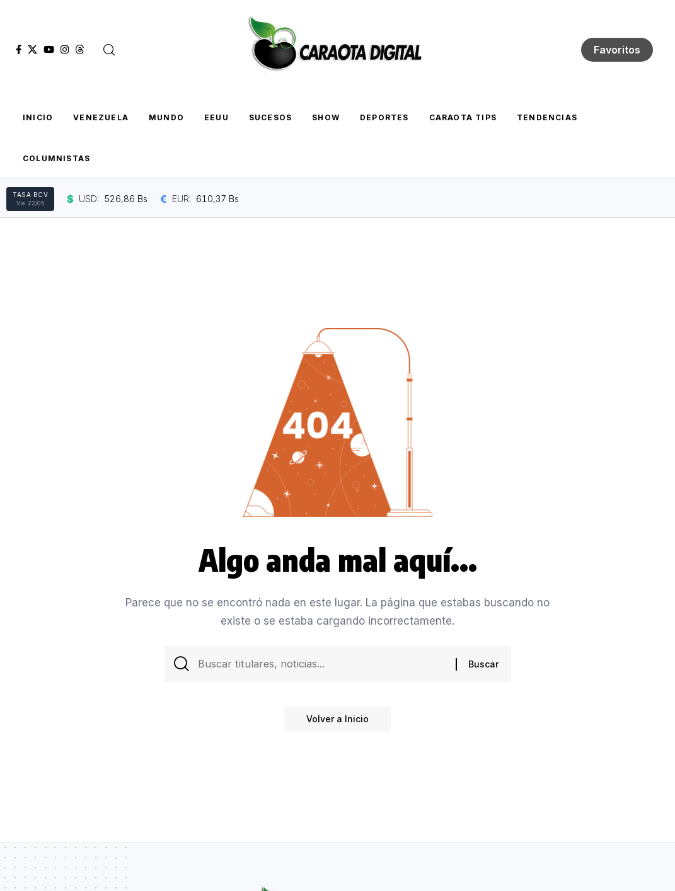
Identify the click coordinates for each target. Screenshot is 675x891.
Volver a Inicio (337, 722)
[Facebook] (19, 49)
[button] (109, 49)
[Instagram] (64, 49)
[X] (32, 49)
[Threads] (80, 49)
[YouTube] (48, 49)
